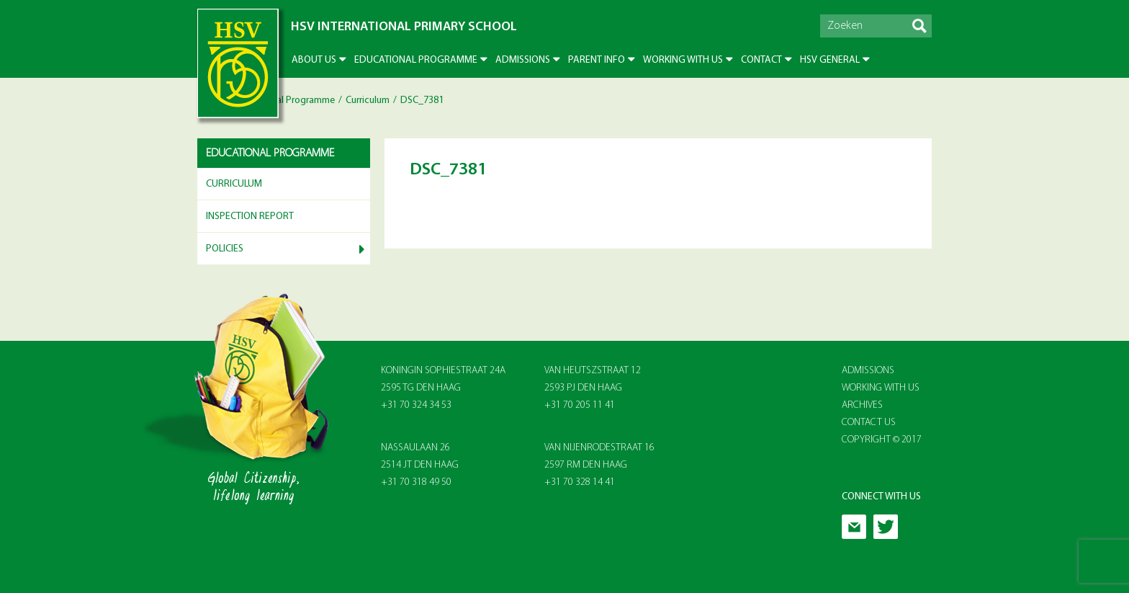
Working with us (683, 60)
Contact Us (869, 422)
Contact (761, 60)
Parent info (596, 60)
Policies (224, 249)
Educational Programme (415, 60)
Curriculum (368, 100)
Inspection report (250, 216)
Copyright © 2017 (882, 439)
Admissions (522, 60)
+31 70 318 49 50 (416, 482)
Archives (862, 405)
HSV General (830, 60)
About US (314, 60)
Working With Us (880, 388)
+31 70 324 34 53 (416, 405)
